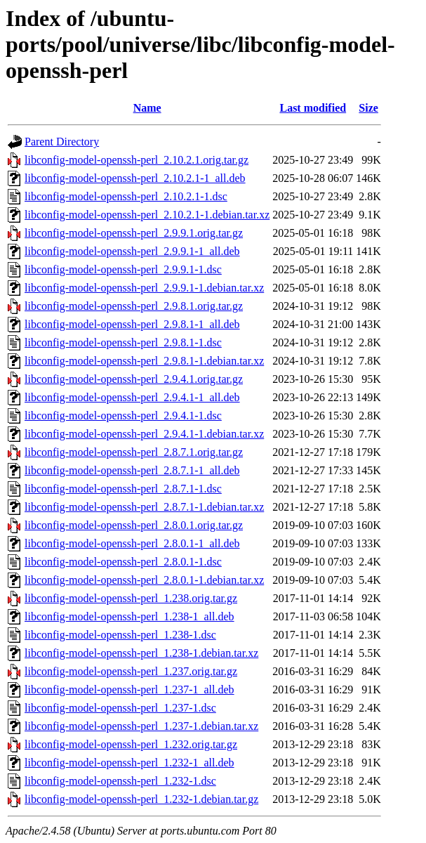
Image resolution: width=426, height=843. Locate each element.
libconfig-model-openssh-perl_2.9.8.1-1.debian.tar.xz (144, 361)
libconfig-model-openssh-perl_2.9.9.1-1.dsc (123, 269)
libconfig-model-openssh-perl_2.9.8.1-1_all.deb (132, 324)
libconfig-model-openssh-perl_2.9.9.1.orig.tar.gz (134, 233)
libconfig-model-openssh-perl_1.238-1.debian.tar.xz (141, 653)
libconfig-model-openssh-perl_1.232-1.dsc (120, 781)
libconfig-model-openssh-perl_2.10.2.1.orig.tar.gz (136, 160)
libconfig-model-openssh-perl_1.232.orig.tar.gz (131, 744)
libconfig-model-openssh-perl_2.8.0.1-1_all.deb (132, 543)
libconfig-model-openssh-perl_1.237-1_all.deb (129, 689)
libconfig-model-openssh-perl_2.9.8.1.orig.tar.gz (134, 306)
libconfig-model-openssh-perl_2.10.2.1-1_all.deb (135, 178)
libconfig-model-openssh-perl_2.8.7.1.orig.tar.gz (134, 452)
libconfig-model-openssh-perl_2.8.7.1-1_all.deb (132, 470)
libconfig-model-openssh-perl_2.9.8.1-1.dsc (123, 342)
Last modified (312, 108)
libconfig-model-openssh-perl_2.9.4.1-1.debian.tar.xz (144, 434)
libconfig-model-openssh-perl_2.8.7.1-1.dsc (123, 489)
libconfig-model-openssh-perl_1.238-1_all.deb (129, 616)
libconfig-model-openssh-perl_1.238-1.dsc (120, 635)
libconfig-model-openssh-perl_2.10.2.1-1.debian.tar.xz (147, 215)
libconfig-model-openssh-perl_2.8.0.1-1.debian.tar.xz (144, 580)
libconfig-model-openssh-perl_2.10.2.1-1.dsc (126, 196)
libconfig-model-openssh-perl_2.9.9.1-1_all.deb (132, 251)
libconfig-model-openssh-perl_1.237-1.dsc (120, 708)
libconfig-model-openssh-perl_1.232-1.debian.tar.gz (141, 799)
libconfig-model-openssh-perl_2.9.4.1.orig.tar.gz (134, 379)
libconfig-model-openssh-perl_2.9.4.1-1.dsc (123, 416)
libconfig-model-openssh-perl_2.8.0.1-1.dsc (123, 562)
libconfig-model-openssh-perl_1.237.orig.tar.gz (131, 671)
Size (368, 108)
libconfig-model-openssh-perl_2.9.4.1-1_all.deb (132, 397)
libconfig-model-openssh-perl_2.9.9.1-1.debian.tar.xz (144, 288)
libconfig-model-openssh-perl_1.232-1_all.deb (129, 763)
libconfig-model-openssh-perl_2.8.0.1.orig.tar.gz (134, 525)
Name (147, 108)
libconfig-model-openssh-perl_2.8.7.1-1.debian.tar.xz (144, 507)
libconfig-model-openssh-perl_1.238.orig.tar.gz (131, 598)
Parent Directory (62, 142)
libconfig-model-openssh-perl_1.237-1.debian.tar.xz (141, 726)
